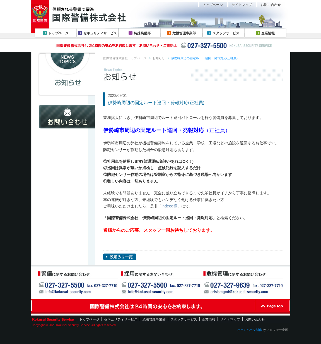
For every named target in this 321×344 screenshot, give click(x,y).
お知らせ (159, 58)
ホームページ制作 (249, 329)
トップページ (58, 33)
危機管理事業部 (184, 33)
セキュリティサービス (100, 33)
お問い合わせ (271, 5)
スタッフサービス (226, 33)
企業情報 (268, 33)
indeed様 (169, 206)
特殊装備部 (142, 33)
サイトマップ (242, 5)
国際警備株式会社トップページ (124, 58)
